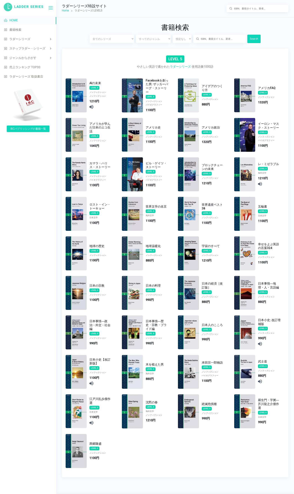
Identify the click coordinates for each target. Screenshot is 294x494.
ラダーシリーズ (180, 66)
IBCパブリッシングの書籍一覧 (28, 128)
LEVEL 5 (94, 88)
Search (254, 38)
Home (65, 10)
